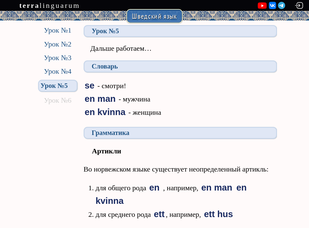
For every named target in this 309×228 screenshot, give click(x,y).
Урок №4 (57, 71)
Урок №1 (57, 30)
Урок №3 (57, 58)
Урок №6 (57, 100)
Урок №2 (57, 44)
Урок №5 (54, 85)
